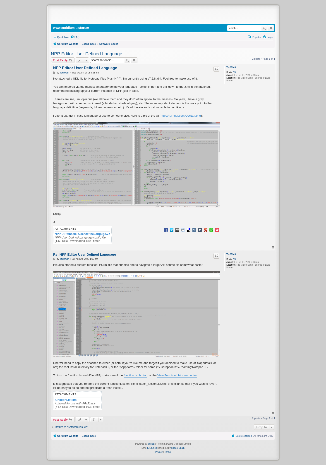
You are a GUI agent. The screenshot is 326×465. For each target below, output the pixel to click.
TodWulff (231, 67)
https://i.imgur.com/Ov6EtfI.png (181, 115)
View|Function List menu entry (177, 375)
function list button (135, 375)
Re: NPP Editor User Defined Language (84, 254)
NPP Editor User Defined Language (86, 53)
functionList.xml (66, 399)
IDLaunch (152, 448)
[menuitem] (74, 37)
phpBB (151, 444)
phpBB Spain (178, 448)
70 (234, 72)
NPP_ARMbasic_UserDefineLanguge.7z (82, 234)
